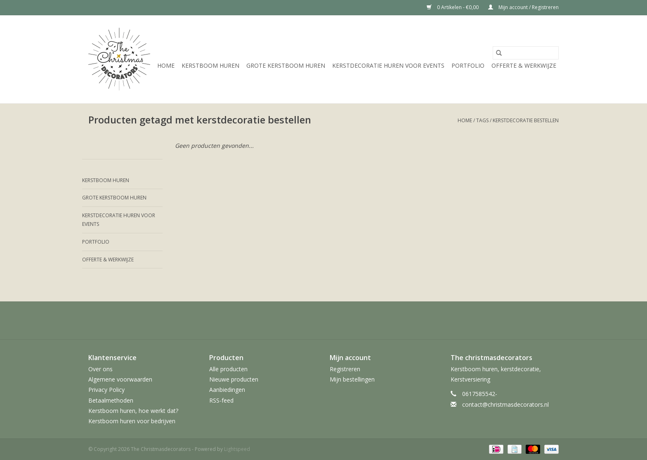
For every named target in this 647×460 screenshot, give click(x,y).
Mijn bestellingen (352, 379)
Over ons (100, 369)
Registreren (345, 369)
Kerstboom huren (210, 65)
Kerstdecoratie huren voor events (388, 65)
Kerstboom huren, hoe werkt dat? (133, 411)
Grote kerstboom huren (285, 65)
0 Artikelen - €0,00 (453, 7)
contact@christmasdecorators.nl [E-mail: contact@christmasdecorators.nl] (505, 404)
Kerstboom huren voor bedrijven (131, 421)
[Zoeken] (526, 52)
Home (166, 65)
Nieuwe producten (233, 379)
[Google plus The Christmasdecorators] (308, 320)
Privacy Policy (106, 390)
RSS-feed (221, 400)
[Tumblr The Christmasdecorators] (353, 320)
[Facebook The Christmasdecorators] (279, 320)
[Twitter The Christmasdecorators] (293, 320)
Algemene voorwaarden (120, 379)
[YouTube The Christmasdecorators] (338, 320)
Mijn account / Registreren (523, 7)
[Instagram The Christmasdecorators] (368, 320)
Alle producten (228, 369)
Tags (482, 120)
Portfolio (467, 65)
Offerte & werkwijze (523, 65)
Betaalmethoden (110, 400)
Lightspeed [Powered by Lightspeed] (237, 449)
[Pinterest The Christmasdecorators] (323, 320)
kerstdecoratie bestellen (526, 120)
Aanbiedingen (227, 390)
